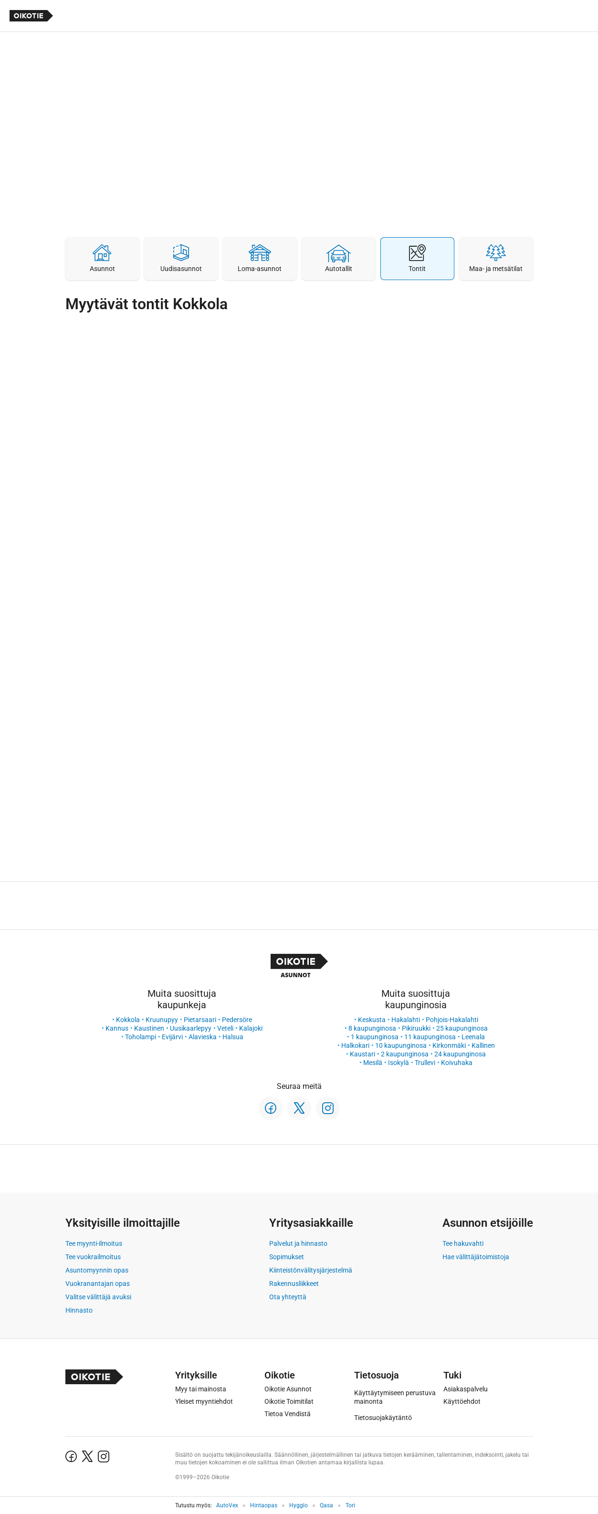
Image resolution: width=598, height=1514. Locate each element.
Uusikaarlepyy (190, 1028)
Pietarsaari (200, 1019)
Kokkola (128, 1019)
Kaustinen (149, 1028)
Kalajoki (250, 1028)
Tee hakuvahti (462, 1243)
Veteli (225, 1028)
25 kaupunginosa (462, 1028)
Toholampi (140, 1037)
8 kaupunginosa (372, 1028)
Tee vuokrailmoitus (93, 1257)
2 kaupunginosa (405, 1054)
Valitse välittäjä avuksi (98, 1297)
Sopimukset (286, 1257)
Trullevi (425, 1062)
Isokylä (398, 1062)
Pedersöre (237, 1019)
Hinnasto (79, 1310)
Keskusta (372, 1019)
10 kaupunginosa (401, 1045)
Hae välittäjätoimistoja (475, 1257)
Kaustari (362, 1054)
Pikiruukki (416, 1028)
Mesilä (372, 1062)
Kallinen (483, 1045)
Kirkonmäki (449, 1045)
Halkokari (355, 1045)
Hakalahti (405, 1019)
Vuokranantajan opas (97, 1283)
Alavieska (203, 1037)
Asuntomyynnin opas (96, 1270)
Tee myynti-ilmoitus (93, 1243)
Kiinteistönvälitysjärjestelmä (310, 1270)
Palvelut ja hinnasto (298, 1243)
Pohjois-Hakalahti (452, 1019)
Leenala (473, 1037)
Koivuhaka (456, 1062)
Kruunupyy (162, 1019)
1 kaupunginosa (375, 1037)
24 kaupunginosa (460, 1054)
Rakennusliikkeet (294, 1283)
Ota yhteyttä (287, 1297)
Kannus (116, 1028)
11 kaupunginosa (430, 1037)
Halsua (232, 1037)
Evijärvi (172, 1037)
